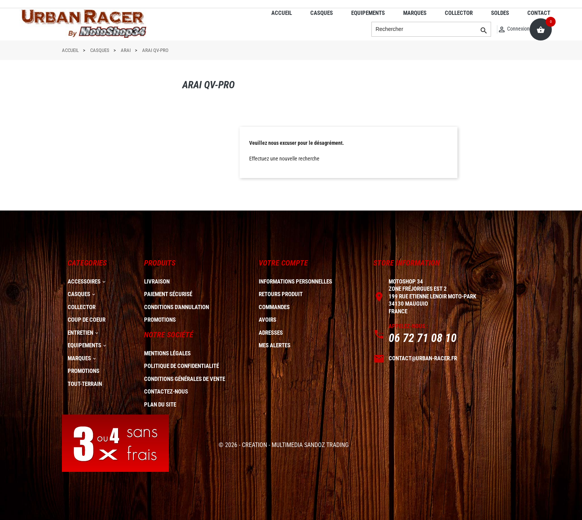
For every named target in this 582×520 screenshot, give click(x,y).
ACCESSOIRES (84, 281)
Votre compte (283, 262)
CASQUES (321, 13)
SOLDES (500, 13)
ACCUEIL (281, 13)
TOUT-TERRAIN (85, 384)
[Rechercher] (431, 29)
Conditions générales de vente (184, 379)
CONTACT (538, 13)
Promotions (160, 319)
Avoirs (267, 319)
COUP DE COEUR (86, 319)
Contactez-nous (166, 391)
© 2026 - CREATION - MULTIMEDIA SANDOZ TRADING (284, 445)
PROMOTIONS (83, 371)
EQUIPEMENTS (368, 13)
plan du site (160, 404)
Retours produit (281, 294)
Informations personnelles (295, 281)
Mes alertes (274, 345)
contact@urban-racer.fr (423, 358)
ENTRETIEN (80, 332)
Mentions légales (167, 353)
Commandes (274, 307)
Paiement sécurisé (168, 294)
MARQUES (414, 13)
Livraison (157, 281)
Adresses (271, 332)
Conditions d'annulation (176, 307)
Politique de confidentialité (181, 366)
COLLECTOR (459, 13)
